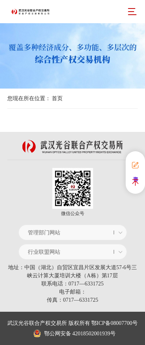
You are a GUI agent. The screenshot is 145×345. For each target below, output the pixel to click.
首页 (57, 98)
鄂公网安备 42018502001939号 (74, 333)
